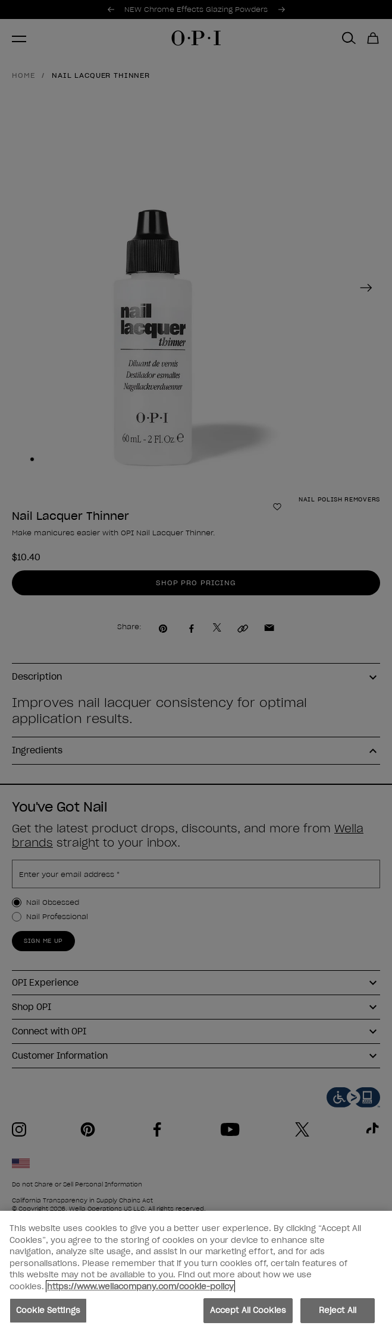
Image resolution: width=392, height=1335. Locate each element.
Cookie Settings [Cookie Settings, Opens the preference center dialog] (48, 1311)
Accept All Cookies (248, 1311)
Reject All (337, 1311)
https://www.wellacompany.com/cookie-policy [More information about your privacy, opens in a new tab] (140, 1288)
